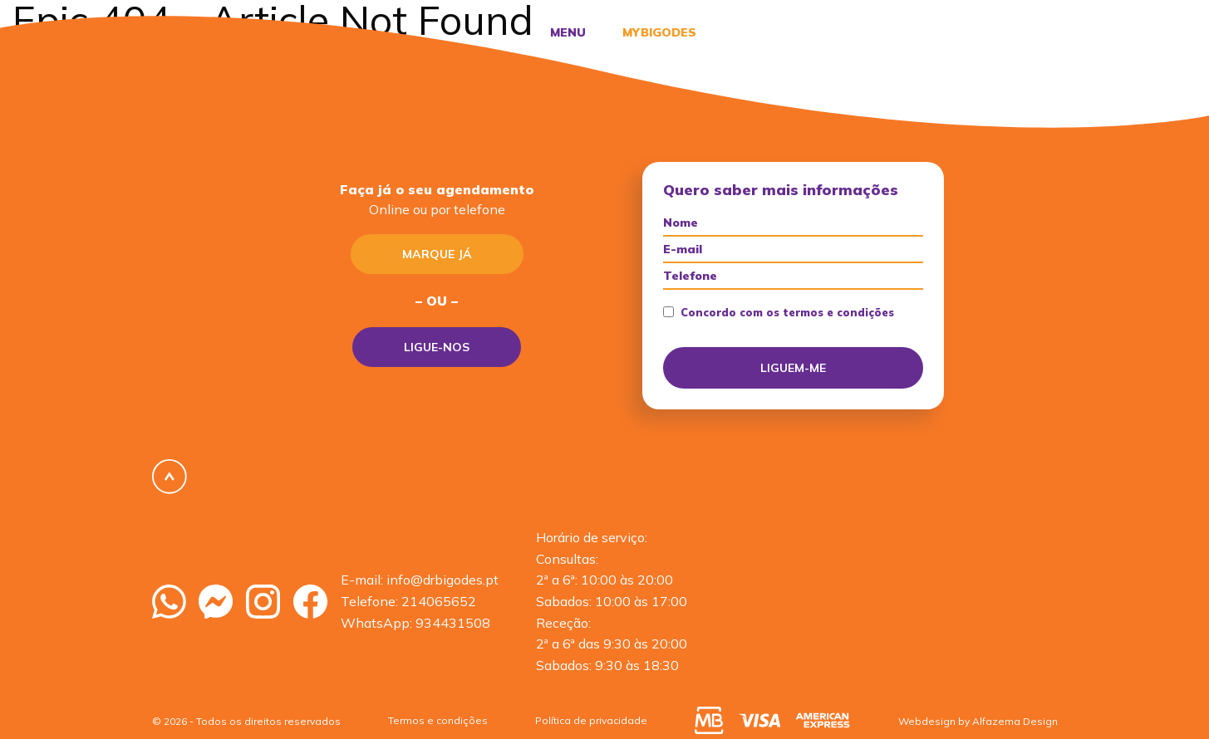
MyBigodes (657, 32)
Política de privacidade (591, 720)
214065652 (438, 601)
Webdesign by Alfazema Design (978, 721)
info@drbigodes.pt (442, 579)
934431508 (452, 622)
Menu (568, 32)
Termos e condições (438, 720)
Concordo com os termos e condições (778, 312)
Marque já (437, 254)
